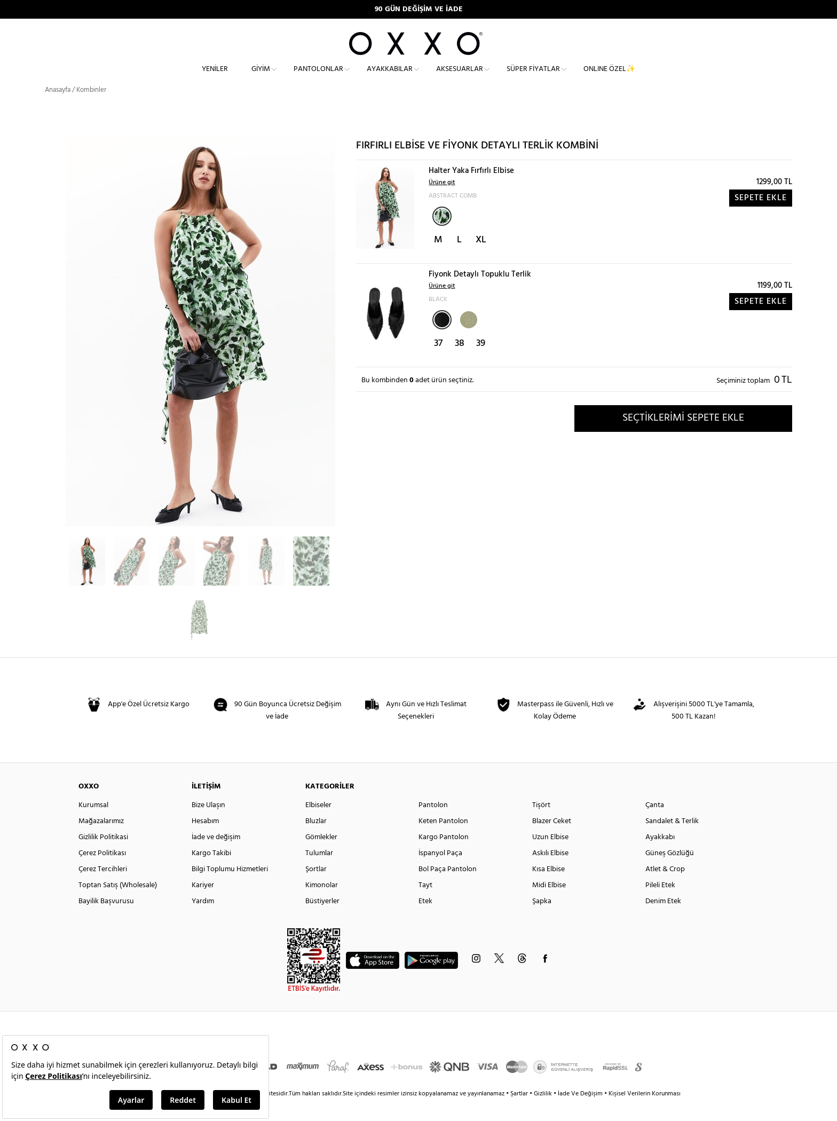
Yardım (203, 920)
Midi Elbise (549, 904)
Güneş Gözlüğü (669, 872)
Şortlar (316, 888)
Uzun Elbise (550, 856)
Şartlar (520, 1113)
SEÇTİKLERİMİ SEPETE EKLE (683, 437)
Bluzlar (316, 840)
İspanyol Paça (440, 872)
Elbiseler (318, 824)
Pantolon (433, 824)
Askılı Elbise (550, 872)
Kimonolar (321, 904)
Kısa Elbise (548, 888)
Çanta (654, 824)
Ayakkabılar (390, 78)
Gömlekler (321, 856)
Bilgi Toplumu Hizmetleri (230, 888)
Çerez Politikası (102, 872)
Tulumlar (319, 872)
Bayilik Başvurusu (106, 920)
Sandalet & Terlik (672, 840)
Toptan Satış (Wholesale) (117, 904)
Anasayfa (57, 109)
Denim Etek (663, 920)
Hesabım (205, 840)
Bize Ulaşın (208, 824)
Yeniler (215, 78)
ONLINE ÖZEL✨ (609, 78)
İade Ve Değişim (580, 1113)
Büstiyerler (322, 920)
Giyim (260, 78)
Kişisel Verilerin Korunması (645, 1113)
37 (438, 362)
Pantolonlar (318, 78)
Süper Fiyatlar (533, 78)
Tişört (541, 824)
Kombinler (91, 109)
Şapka (541, 920)
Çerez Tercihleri (102, 888)
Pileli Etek (660, 904)
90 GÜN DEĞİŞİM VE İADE (419, 9)
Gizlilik (544, 1113)
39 (480, 362)
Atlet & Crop (665, 888)
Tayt (425, 904)
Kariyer (203, 904)
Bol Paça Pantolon (447, 888)
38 (459, 362)
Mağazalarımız (101, 840)
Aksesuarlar (459, 78)
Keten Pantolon (443, 840)
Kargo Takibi (211, 872)
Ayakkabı (660, 856)
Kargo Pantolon (443, 856)
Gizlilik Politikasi (103, 856)
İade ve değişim (216, 856)
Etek (425, 920)
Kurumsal (93, 824)
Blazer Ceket (551, 840)
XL (481, 259)
